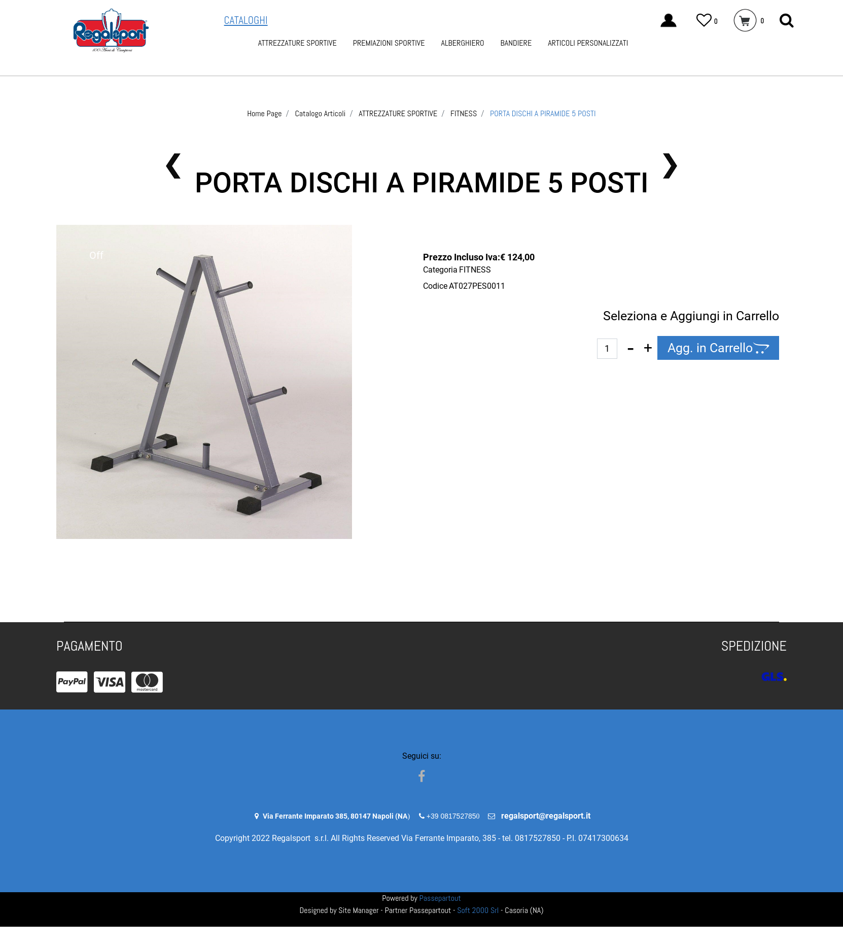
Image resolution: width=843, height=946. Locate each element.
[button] (786, 20)
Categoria (440, 270)
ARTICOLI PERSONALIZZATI (588, 43)
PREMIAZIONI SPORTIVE (389, 43)
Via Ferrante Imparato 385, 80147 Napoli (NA (335, 816)
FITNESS (463, 113)
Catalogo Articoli (320, 113)
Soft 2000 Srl (478, 910)
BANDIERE (516, 43)
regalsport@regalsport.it (545, 816)
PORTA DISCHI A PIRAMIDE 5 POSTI (543, 113)
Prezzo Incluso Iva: (461, 257)
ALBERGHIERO (462, 43)
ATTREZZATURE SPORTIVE (297, 43)
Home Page (264, 113)
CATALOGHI (246, 20)
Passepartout (440, 898)
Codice (435, 286)
